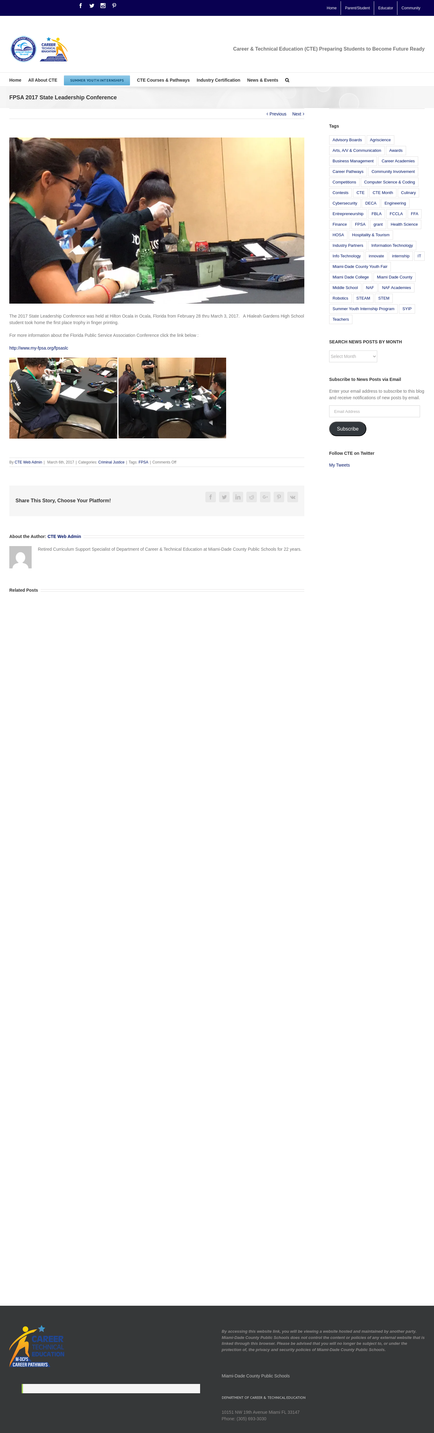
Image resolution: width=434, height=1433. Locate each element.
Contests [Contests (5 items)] (340, 192)
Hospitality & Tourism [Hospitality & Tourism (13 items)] (371, 235)
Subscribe (348, 429)
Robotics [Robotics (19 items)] (340, 298)
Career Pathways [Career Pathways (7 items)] (348, 171)
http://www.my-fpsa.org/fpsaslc (38, 348)
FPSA (143, 462)
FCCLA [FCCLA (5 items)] (396, 213)
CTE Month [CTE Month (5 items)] (383, 192)
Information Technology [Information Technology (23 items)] (392, 245)
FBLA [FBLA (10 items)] (377, 213)
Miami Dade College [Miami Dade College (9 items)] (351, 277)
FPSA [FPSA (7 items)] (360, 224)
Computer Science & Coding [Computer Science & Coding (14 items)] (389, 182)
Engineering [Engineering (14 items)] (395, 203)
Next (296, 113)
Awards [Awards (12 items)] (396, 150)
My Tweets (339, 465)
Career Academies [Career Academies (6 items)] (398, 161)
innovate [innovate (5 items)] (376, 256)
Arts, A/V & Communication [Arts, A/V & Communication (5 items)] (357, 150)
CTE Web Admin (28, 462)
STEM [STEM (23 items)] (383, 298)
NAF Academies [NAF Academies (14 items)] (396, 287)
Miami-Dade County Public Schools (256, 1375)
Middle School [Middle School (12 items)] (345, 287)
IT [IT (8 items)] (419, 256)
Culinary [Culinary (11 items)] (408, 192)
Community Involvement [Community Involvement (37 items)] (393, 171)
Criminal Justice (111, 462)
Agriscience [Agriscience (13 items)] (380, 140)
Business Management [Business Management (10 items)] (353, 161)
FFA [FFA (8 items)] (414, 213)
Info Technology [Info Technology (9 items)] (347, 256)
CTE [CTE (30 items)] (360, 192)
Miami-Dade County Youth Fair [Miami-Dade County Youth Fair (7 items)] (360, 266)
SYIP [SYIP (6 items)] (407, 308)
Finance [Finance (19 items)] (340, 224)
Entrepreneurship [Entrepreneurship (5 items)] (348, 213)
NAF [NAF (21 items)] (370, 287)
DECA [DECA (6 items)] (370, 203)
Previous (278, 113)
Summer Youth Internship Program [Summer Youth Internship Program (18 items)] (363, 308)
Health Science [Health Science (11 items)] (404, 224)
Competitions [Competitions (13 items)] (344, 182)
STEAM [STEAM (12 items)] (363, 298)
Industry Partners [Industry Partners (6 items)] (348, 245)
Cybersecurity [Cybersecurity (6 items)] (345, 203)
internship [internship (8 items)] (400, 256)
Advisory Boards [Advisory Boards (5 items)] (347, 140)
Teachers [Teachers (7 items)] (341, 319)
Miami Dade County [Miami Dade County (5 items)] (394, 277)
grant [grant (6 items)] (378, 224)
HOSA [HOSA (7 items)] (338, 235)
